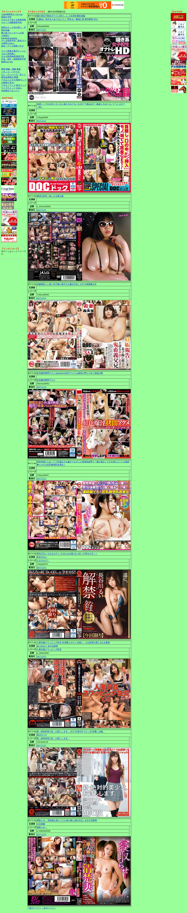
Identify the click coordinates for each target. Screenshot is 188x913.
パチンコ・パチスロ (10, 72)
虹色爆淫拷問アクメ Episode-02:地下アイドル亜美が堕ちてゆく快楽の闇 (70, 373)
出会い (19, 88)
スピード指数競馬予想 (11, 22)
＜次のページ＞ (49, 908)
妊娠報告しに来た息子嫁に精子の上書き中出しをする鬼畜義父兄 (66, 284)
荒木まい (71, 19)
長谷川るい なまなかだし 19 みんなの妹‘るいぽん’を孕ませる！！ (67, 553)
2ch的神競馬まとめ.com (12, 14)
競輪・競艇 (11, 69)
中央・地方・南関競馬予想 (13, 59)
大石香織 (41, 824)
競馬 (3, 69)
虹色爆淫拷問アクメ (46, 380)
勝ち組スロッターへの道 (12, 33)
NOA (95, 19)
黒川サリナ (42, 735)
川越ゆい (41, 19)
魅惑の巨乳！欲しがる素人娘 (50, 196)
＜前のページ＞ (34, 908)
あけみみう (42, 646)
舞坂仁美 (80, 19)
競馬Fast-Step (7, 62)
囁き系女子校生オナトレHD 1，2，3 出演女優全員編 (61, 16)
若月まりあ (51, 19)
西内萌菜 (89, 19)
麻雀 (19, 69)
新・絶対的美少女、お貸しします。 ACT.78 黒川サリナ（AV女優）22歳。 (71, 731)
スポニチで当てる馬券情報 (13, 20)
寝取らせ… (42, 827)
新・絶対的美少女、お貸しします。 (53, 738)
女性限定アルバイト (10, 91)
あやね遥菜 (53, 646)
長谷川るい (42, 557)
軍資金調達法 (7, 77)
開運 (16, 77)
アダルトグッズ (8, 85)
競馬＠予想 (6, 17)
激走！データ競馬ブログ (12, 46)
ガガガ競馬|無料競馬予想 (12, 56)
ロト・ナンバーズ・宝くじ (13, 74)
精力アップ (21, 85)
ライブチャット (8, 88)
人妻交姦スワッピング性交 (49, 649)
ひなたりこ (61, 19)
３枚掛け (5, 35)
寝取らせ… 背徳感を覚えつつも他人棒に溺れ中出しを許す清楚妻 (67, 820)
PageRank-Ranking (9, 38)
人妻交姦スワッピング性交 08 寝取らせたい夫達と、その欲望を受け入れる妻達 (73, 642)
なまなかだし (43, 560)
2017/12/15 (41, 30)
